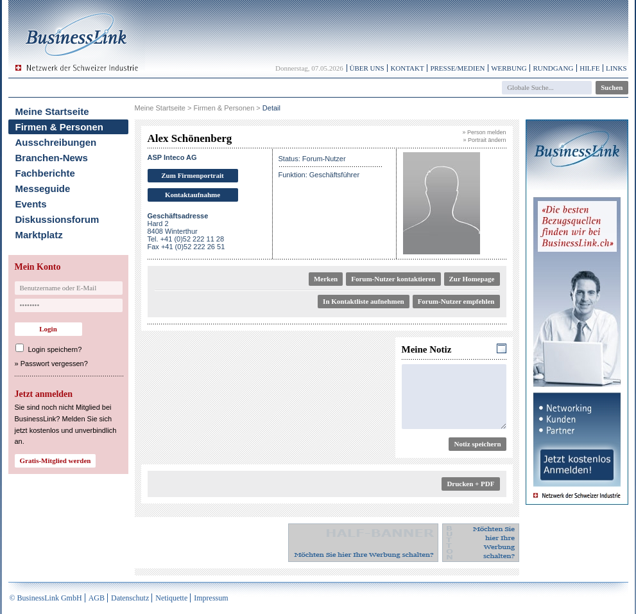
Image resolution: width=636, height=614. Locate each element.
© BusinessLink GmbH (46, 597)
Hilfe (589, 68)
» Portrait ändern (484, 140)
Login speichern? (55, 349)
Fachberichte (45, 173)
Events (31, 203)
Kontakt (407, 68)
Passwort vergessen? (54, 363)
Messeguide (43, 188)
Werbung (509, 68)
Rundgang (553, 68)
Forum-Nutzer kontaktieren (393, 279)
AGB (97, 597)
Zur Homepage (472, 279)
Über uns (367, 68)
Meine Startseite (52, 111)
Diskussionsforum (57, 219)
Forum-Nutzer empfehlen (456, 301)
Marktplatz (39, 234)
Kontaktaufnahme (192, 194)
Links (616, 68)
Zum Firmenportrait (192, 175)
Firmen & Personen (59, 126)
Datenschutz (130, 597)
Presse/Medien (457, 68)
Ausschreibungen (56, 142)
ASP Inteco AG (172, 157)
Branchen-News (51, 157)
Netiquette (171, 597)
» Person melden (484, 132)
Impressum (211, 597)
